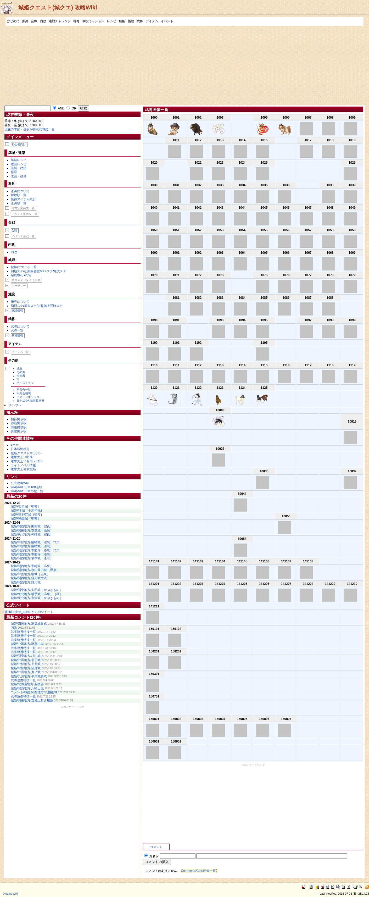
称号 (76, 21)
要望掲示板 (18, 431)
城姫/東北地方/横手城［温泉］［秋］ (37, 594)
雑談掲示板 (18, 423)
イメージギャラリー (29, 396)
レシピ (111, 21)
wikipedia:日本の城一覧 (27, 491)
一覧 (33, 267)
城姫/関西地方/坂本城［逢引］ (32, 558)
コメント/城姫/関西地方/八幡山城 (34, 692)
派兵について (20, 191)
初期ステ (17, 271)
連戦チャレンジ (60, 21)
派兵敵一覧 (18, 203)
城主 (19, 368)
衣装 (28, 275)
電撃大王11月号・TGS (27, 461)
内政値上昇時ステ (50, 306)
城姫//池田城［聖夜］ (26, 519)
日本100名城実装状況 (30, 400)
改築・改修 (18, 176)
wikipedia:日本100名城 (26, 487)
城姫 (122, 21)
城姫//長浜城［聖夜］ (26, 506)
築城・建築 (18, 168)
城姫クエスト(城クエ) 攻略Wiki (57, 7)
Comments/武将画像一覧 (198, 871)
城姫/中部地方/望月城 (26, 668)
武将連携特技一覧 (23, 632)
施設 (131, 21)
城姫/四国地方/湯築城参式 (29, 623)
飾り (21, 275)
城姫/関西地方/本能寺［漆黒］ (32, 554)
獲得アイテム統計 (23, 199)
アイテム (152, 21)
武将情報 (17, 335)
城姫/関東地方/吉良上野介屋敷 (32, 700)
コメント (156, 847)
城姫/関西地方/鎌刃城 (26, 582)
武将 (140, 21)
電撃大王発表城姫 (23, 469)
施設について (20, 301)
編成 (14, 275)
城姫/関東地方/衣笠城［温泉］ (32, 530)
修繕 (14, 172)
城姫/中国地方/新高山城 (27, 644)
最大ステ (60, 271)
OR (71, 108)
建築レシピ (18, 164)
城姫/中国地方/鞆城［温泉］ (30, 574)
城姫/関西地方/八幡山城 (27, 688)
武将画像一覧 (156, 110)
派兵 (25, 21)
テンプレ (15, 405)
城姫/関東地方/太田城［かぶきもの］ (37, 590)
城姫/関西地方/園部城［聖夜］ (32, 526)
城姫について (20, 267)
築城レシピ (18, 160)
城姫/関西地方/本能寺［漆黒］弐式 (35, 550)
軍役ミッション (93, 21)
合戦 (34, 21)
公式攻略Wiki (20, 483)
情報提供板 (18, 427)
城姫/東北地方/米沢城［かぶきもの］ (37, 598)
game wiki (11, 893)
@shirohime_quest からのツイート (28, 612)
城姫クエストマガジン (26, 453)
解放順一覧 (18, 195)
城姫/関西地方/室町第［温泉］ (32, 566)
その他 (20, 372)
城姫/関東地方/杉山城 (26, 656)
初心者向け (19, 144)
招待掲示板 (18, 419)
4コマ (15, 445)
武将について (20, 326)
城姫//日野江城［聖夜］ (27, 515)
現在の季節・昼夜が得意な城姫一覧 (29, 129)
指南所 (20, 375)
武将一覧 (17, 330)
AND (58, 108)
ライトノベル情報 (23, 465)
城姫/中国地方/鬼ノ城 (26, 672)
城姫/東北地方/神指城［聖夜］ (32, 534)
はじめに (13, 21)
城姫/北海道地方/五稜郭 (27, 684)
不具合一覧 (23, 389)
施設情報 (17, 310)
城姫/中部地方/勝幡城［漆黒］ (32, 546)
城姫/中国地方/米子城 (26, 660)
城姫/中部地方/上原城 (26, 664)
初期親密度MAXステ (38, 271)
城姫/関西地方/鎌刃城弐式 (29, 578)
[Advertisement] (184, 65)
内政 (43, 21)
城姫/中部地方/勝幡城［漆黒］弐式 (35, 542)
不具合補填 (23, 393)
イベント (167, 21)
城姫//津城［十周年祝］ (27, 510)
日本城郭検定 (20, 449)
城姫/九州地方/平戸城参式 (29, 676)
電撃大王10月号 (22, 457)
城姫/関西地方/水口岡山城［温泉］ (35, 570)
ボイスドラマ (25, 382)
